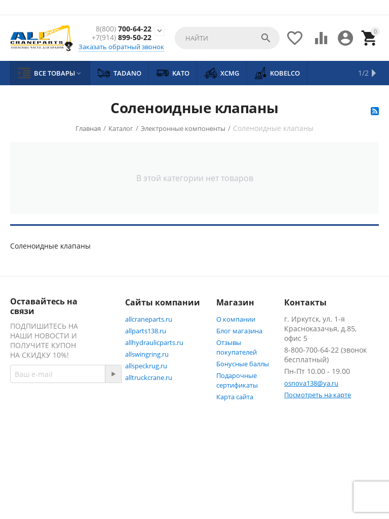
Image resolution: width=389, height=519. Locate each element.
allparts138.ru (145, 330)
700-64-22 (123, 29)
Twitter (32, 471)
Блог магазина (239, 330)
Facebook (36, 447)
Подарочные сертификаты (237, 380)
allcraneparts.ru (148, 319)
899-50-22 (121, 37)
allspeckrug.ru (146, 365)
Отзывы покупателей (236, 347)
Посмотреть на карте (317, 394)
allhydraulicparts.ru (154, 342)
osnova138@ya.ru (311, 383)
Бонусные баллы (242, 363)
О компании (235, 319)
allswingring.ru (147, 354)
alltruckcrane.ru (148, 377)
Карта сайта (234, 396)
